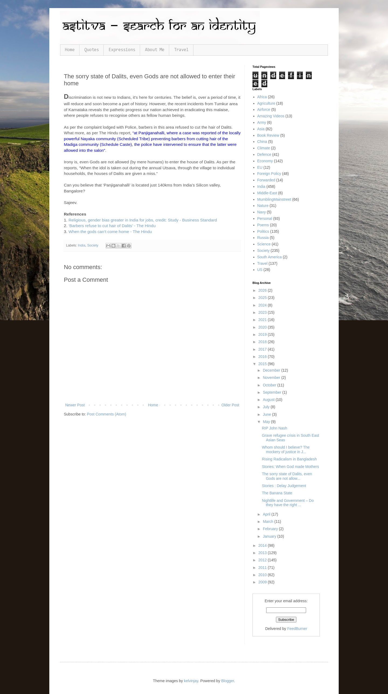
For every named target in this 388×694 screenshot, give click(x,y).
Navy (261, 212)
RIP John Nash (274, 428)
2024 (263, 305)
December (272, 370)
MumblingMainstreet (274, 199)
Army (261, 122)
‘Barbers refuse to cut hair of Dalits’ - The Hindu (111, 225)
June (267, 414)
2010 (263, 575)
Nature (263, 205)
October (270, 385)
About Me (154, 50)
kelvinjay (191, 681)
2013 (263, 553)
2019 (263, 334)
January (270, 536)
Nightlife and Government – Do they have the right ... (288, 502)
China (262, 141)
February (271, 529)
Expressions (122, 50)
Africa (262, 97)
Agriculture (266, 103)
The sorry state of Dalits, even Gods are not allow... (287, 476)
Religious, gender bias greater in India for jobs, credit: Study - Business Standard (142, 220)
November (272, 377)
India (81, 245)
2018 (263, 342)
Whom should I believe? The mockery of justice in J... (286, 449)
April (267, 514)
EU (259, 167)
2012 (263, 560)
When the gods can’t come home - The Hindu (110, 231)
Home (70, 50)
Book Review (268, 135)
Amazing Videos (271, 116)
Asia (261, 129)
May (267, 422)
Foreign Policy (269, 173)
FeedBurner (297, 628)
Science (264, 244)
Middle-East (267, 193)
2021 (263, 320)
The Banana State (277, 493)
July (267, 407)
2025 (263, 297)
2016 (263, 356)
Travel (181, 50)
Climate (263, 148)
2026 (263, 290)
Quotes (91, 50)
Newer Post (75, 405)
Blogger (227, 681)
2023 (263, 312)
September (272, 392)
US (259, 269)
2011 (263, 567)
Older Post (230, 405)
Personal (264, 218)
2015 (263, 364)
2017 (263, 349)
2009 (263, 582)
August (269, 399)
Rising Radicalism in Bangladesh (289, 459)
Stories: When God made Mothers (290, 466)
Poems (263, 225)
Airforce (263, 109)
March (268, 521)
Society (92, 245)
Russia (263, 237)
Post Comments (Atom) (106, 414)
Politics (263, 231)
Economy (265, 161)
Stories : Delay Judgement (284, 486)
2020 (263, 327)
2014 (263, 545)
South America (269, 257)
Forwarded (266, 180)
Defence (264, 154)
